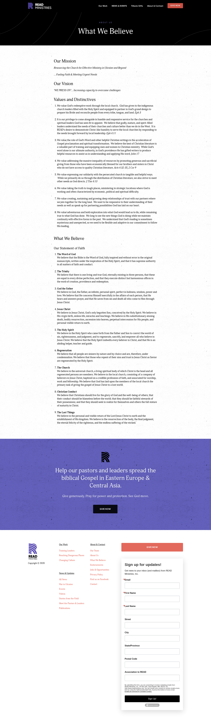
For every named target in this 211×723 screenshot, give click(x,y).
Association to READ (135, 672)
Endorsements (96, 565)
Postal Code (131, 659)
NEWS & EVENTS (119, 6)
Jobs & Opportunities (99, 569)
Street (128, 619)
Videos (62, 594)
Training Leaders (67, 550)
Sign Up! (152, 699)
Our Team (94, 550)
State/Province (132, 646)
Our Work (103, 6)
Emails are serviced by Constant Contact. (138, 691)
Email (128, 580)
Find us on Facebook (99, 579)
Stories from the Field (69, 598)
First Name (130, 593)
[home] (40, 6)
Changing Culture (67, 560)
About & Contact (155, 6)
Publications (64, 608)
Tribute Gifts (137, 6)
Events (62, 589)
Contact (93, 584)
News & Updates (66, 573)
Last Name (130, 606)
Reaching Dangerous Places (71, 555)
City (127, 632)
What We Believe (98, 560)
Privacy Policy (96, 574)
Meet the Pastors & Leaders (71, 603)
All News (63, 579)
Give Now (175, 5)
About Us (94, 555)
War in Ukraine (66, 584)
